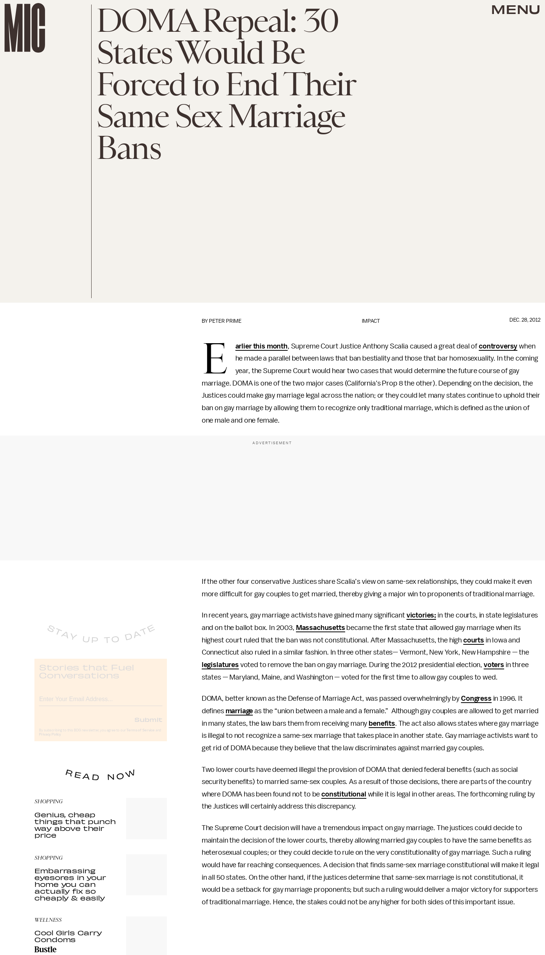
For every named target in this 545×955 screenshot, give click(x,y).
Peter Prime (225, 321)
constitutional (343, 794)
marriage (239, 711)
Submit (148, 725)
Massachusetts (320, 627)
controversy (498, 346)
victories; (421, 615)
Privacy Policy (50, 740)
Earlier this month (261, 346)
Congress (476, 698)
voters (494, 665)
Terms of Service (140, 736)
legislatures (220, 665)
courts (473, 640)
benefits (382, 723)
